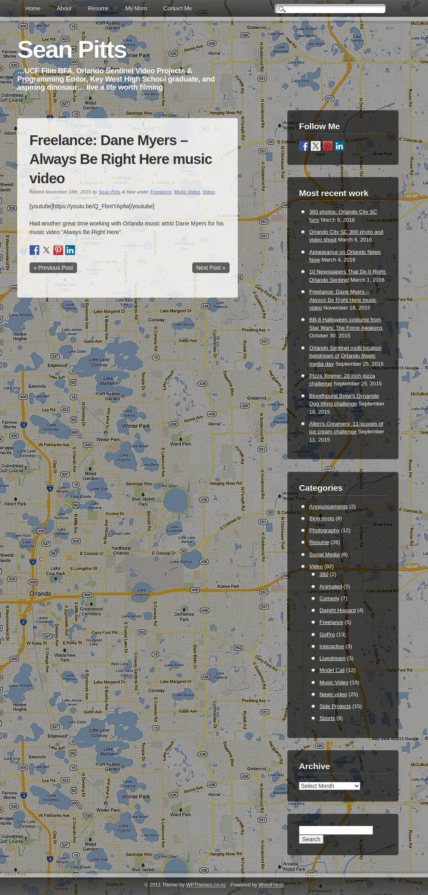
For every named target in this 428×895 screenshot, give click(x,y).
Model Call (331, 670)
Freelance (160, 191)
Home (33, 8)
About (64, 8)
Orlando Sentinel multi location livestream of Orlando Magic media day (345, 356)
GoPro (327, 634)
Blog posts (321, 518)
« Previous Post (53, 267)
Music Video (187, 191)
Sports (327, 718)
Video (209, 191)
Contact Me (178, 8)
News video (333, 694)
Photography (324, 530)
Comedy (329, 598)
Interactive (331, 646)
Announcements (328, 506)
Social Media (324, 554)
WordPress (271, 885)
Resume (98, 8)
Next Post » (210, 267)
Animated (330, 586)
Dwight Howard (337, 610)
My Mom (136, 8)
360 (323, 574)
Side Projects (335, 706)
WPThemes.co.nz (206, 885)
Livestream (332, 658)
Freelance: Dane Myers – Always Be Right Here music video (342, 300)
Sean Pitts (71, 49)
